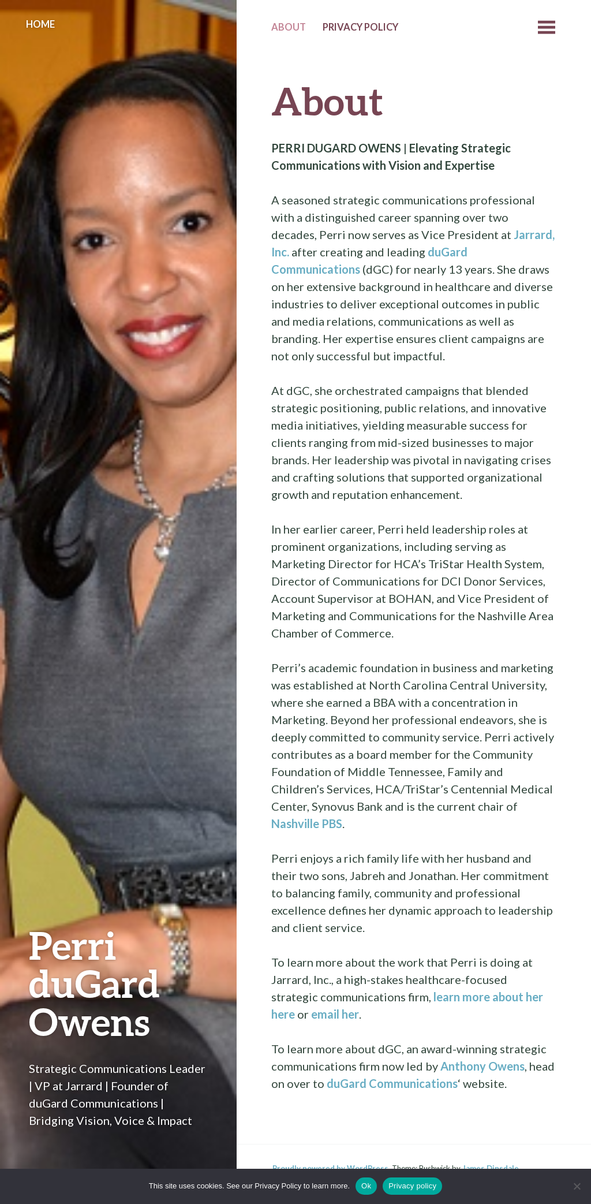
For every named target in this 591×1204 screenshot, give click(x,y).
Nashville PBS (306, 823)
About (288, 27)
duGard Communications (392, 1083)
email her (335, 1014)
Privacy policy (412, 1185)
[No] (576, 1186)
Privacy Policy (360, 27)
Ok (366, 1185)
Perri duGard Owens (94, 983)
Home (40, 24)
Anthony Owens (482, 1066)
